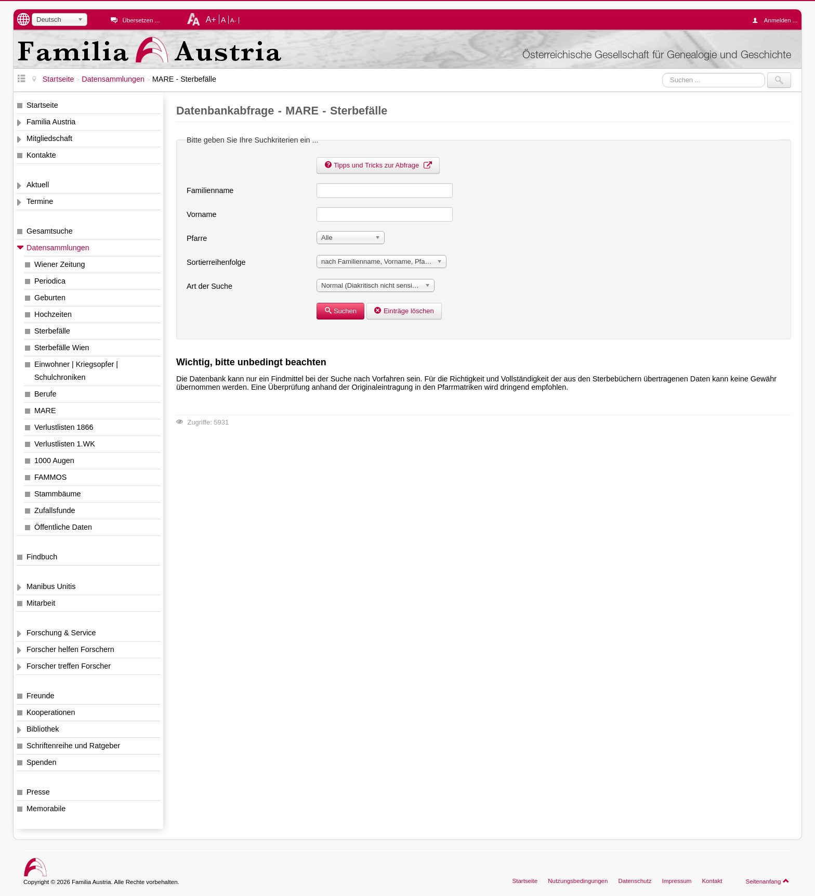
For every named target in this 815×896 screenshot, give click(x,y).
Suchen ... (662, 72)
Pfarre (197, 238)
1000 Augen (54, 460)
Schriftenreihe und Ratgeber (73, 745)
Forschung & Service (61, 633)
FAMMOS (50, 477)
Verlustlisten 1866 (64, 427)
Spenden (42, 762)
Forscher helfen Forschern (70, 649)
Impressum (676, 881)
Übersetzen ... (141, 20)
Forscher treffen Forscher (69, 666)
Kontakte (41, 155)
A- (233, 20)
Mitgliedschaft (49, 138)
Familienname (210, 190)
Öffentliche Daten (63, 527)
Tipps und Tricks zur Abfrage (378, 165)
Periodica (49, 281)
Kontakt (712, 881)
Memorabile (46, 808)
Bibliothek (43, 729)
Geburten (49, 297)
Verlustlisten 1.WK (64, 444)
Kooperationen (51, 712)
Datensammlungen (58, 248)
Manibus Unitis (51, 586)
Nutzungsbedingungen (578, 881)
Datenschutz (634, 881)
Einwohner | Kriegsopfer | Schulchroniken (76, 370)
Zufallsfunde (54, 510)
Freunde (41, 696)
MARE (45, 410)
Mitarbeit (41, 603)
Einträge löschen (404, 311)
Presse (38, 792)
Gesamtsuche (50, 231)
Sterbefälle (52, 331)
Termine (40, 201)
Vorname (202, 214)
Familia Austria (51, 122)
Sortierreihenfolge (216, 262)
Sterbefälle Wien (61, 347)
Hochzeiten (53, 314)
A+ (211, 19)
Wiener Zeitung (59, 264)
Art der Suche (209, 286)
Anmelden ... (777, 20)
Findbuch (42, 557)
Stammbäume (57, 494)
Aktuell (38, 185)
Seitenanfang (767, 881)
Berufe (45, 394)
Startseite (42, 105)
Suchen (340, 311)
